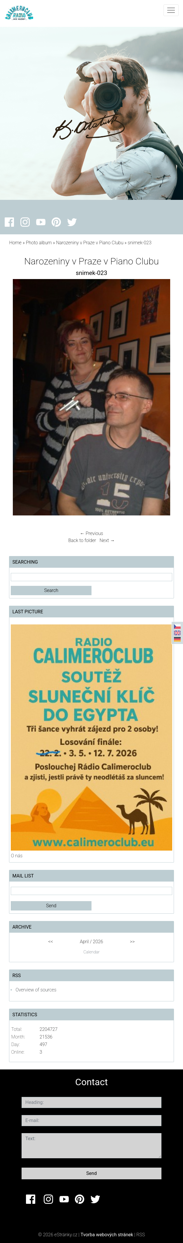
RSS (140, 1234)
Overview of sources (35, 990)
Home (15, 242)
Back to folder (82, 540)
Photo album (39, 242)
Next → (107, 540)
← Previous (91, 533)
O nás (16, 855)
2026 (98, 941)
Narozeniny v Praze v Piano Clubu (89, 242)
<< (50, 941)
